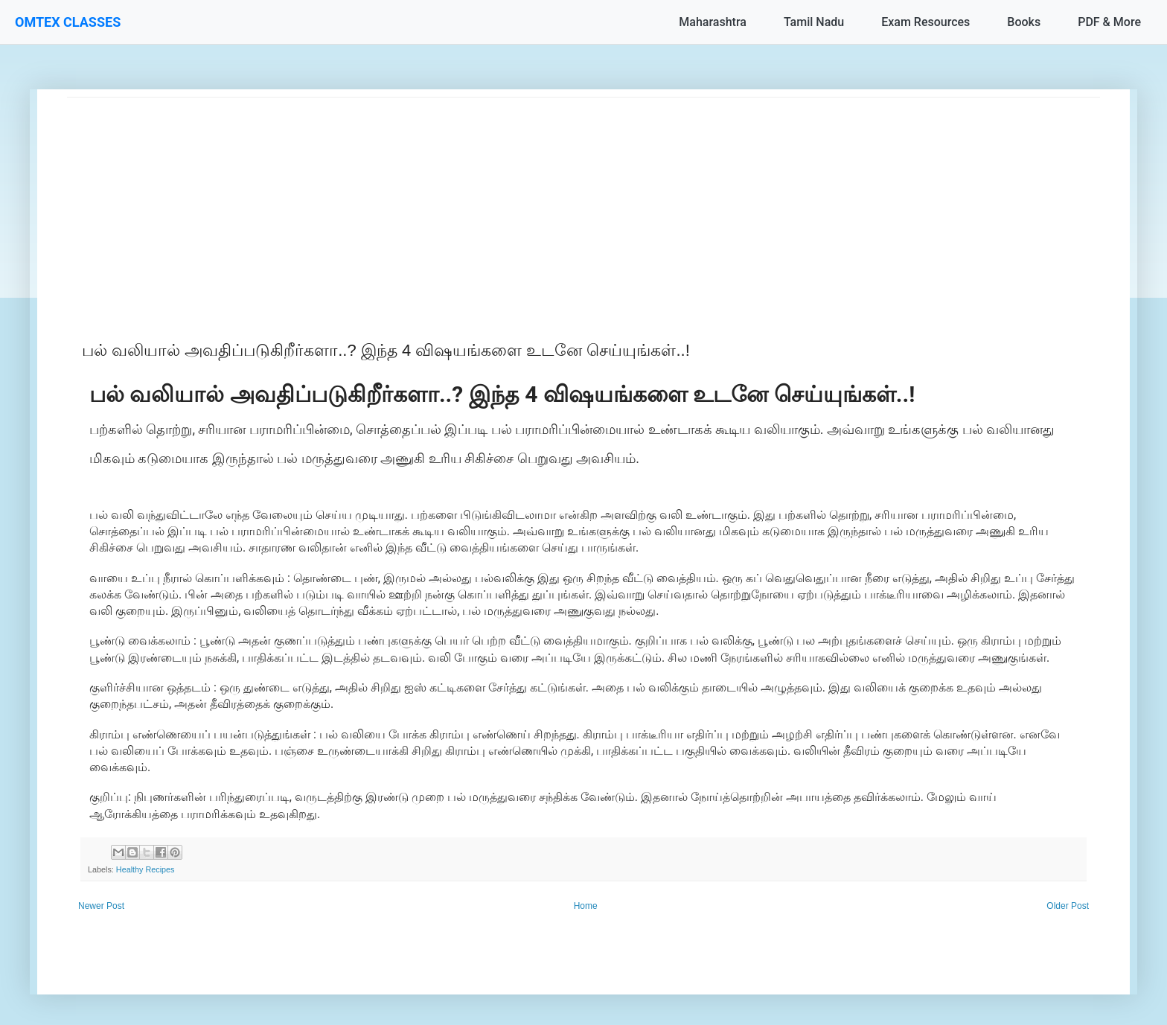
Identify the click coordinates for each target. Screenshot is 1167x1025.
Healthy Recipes (145, 869)
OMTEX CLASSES (68, 22)
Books (1023, 22)
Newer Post (101, 906)
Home (586, 906)
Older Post (1067, 906)
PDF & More (1109, 22)
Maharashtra (712, 22)
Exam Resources (925, 22)
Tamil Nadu (814, 22)
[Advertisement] (513, 202)
